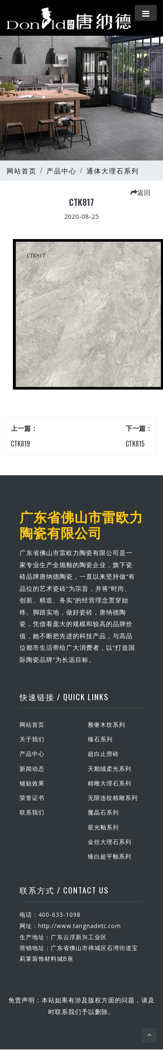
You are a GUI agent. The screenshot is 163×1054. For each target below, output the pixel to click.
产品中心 (62, 170)
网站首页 (22, 170)
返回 (141, 192)
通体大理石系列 (112, 170)
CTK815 (135, 444)
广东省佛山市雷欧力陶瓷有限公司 (81, 524)
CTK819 (20, 444)
